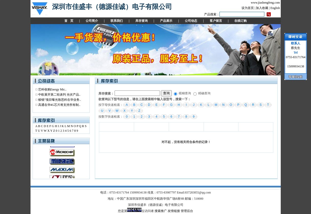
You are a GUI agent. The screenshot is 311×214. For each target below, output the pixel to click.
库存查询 (141, 21)
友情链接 (174, 211)
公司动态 (191, 21)
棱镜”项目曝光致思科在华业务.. (59, 99)
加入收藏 (262, 8)
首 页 (68, 21)
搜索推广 (161, 211)
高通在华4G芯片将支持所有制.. (59, 105)
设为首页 (248, 8)
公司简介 (92, 21)
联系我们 (117, 21)
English (275, 8)
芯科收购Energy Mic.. (52, 89)
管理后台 (187, 211)
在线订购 (240, 21)
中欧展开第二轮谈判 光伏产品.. (59, 94)
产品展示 (166, 21)
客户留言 (216, 21)
